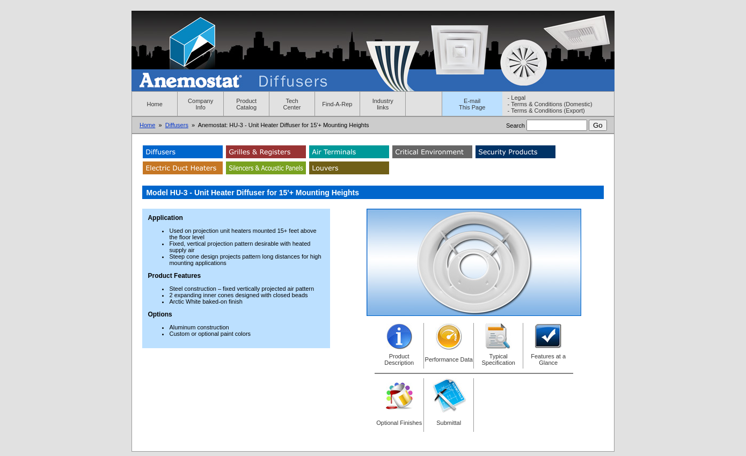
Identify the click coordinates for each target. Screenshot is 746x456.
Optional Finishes (399, 423)
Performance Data (449, 359)
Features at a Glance (548, 359)
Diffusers (176, 125)
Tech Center (292, 104)
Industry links (382, 104)
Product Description (399, 359)
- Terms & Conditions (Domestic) (550, 104)
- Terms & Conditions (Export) (546, 110)
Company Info (200, 104)
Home (155, 104)
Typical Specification (498, 359)
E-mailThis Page (472, 104)
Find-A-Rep (337, 104)
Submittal (448, 423)
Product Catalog (246, 104)
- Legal (517, 97)
